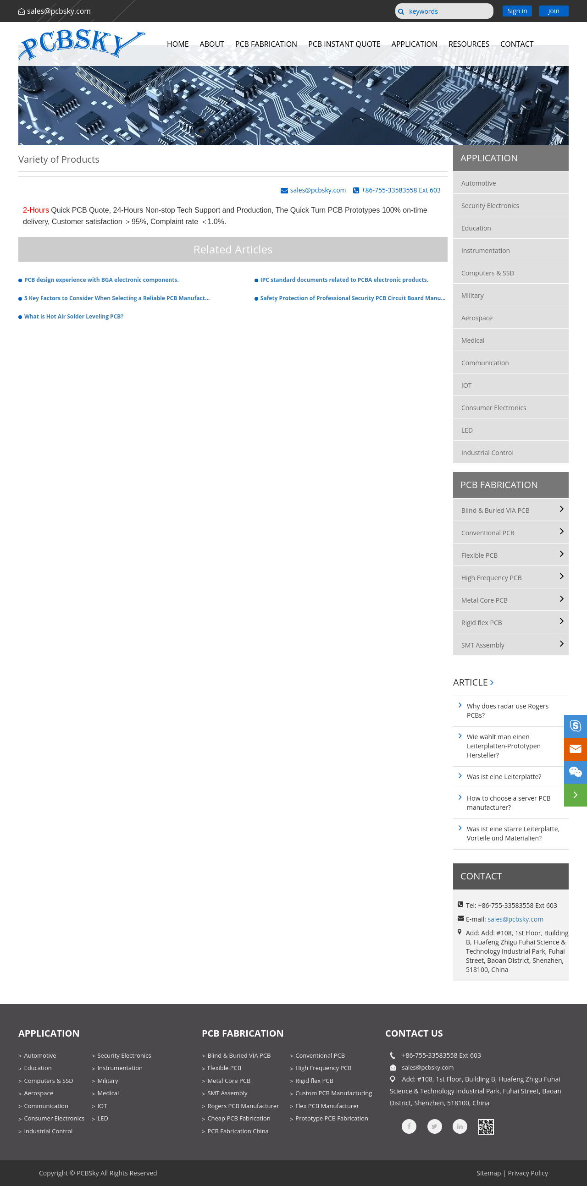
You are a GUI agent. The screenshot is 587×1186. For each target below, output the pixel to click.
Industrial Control (487, 452)
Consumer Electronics (493, 407)
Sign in (517, 10)
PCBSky (88, 1173)
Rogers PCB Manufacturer (243, 1106)
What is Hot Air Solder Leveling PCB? (73, 316)
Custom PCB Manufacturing (333, 1093)
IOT (466, 385)
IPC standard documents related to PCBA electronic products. (344, 280)
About (212, 44)
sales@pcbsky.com (59, 11)
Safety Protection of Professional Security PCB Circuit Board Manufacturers (354, 298)
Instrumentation (485, 250)
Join (553, 10)
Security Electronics (490, 205)
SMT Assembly (482, 645)
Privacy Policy (528, 1173)
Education (476, 228)
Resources (469, 44)
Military (472, 295)
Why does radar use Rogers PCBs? (507, 710)
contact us (414, 1033)
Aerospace (477, 317)
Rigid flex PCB (481, 622)
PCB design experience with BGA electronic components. (101, 280)
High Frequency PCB (491, 577)
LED (467, 430)
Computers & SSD (488, 273)
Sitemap (488, 1173)
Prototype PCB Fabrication (331, 1118)
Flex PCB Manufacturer (327, 1106)
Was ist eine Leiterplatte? (504, 776)
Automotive (478, 183)
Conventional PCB (488, 532)
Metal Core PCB (484, 600)
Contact (516, 44)
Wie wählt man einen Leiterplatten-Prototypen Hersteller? (504, 745)
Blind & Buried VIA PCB (495, 510)
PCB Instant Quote (344, 44)
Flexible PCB (479, 555)
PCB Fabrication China (237, 1131)
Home (178, 44)
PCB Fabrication (266, 44)
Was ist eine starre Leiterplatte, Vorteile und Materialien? (513, 833)
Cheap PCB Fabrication (238, 1118)
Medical (473, 340)
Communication (485, 362)
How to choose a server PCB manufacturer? (509, 803)
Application (414, 44)
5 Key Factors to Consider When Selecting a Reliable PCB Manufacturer (117, 298)
